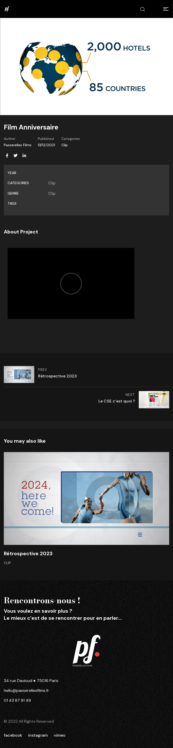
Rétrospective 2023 (28, 553)
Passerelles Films (17, 145)
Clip (64, 145)
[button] (166, 9)
